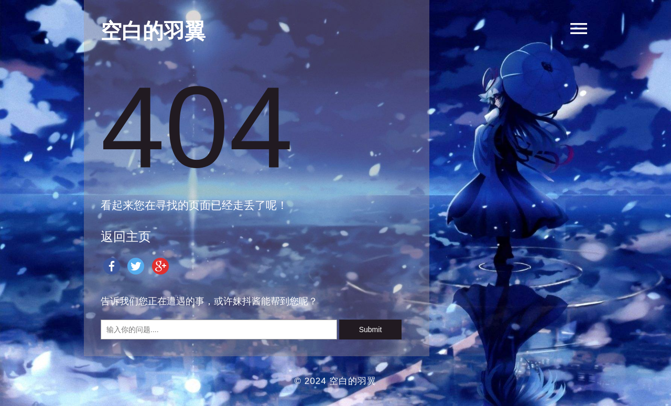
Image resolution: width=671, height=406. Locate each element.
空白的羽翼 (352, 381)
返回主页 (126, 236)
